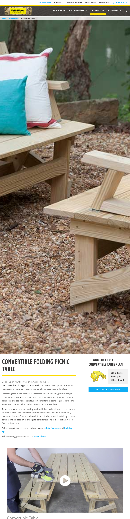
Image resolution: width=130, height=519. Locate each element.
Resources (114, 10)
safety (47, 428)
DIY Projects (98, 10)
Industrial (58, 2)
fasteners (55, 428)
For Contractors (74, 2)
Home (4, 18)
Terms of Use (39, 436)
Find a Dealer (120, 2)
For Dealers (90, 2)
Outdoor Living (78, 10)
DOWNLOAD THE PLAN (108, 389)
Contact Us (104, 2)
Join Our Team (44, 2)
